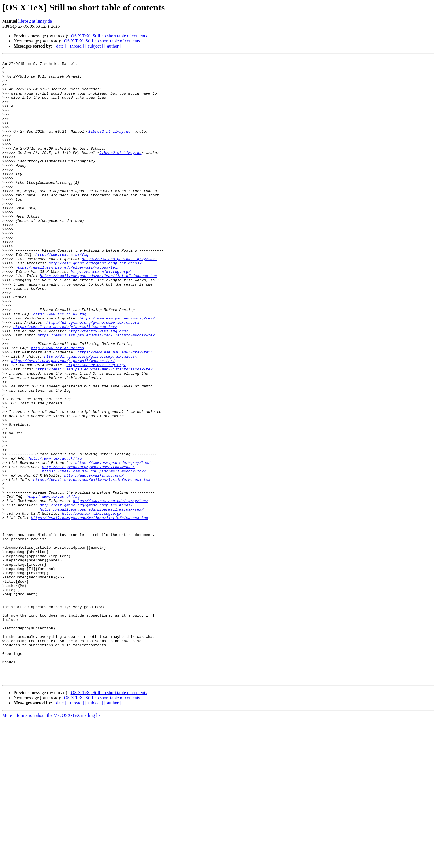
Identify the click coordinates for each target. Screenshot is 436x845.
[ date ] (60, 46)
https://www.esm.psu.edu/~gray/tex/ (119, 299)
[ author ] (112, 46)
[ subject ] (94, 46)
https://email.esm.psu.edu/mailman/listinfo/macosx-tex (98, 319)
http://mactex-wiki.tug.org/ (101, 314)
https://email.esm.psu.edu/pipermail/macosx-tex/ (67, 309)
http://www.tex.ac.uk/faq (61, 294)
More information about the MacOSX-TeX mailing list (52, 840)
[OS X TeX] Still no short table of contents (108, 35)
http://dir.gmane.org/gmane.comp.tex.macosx (95, 304)
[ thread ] (75, 46)
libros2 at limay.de (35, 21)
